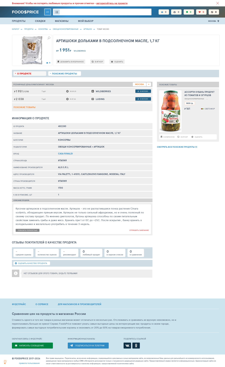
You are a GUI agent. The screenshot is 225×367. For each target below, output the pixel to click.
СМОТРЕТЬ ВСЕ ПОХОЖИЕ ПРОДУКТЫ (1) (177, 146)
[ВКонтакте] (127, 346)
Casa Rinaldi (65, 153)
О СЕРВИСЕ (41, 304)
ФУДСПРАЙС (19, 304)
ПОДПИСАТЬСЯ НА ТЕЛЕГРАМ (89, 345)
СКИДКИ (40, 21)
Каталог (15, 29)
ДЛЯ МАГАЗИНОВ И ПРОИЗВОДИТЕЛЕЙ (79, 304)
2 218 (26, 91)
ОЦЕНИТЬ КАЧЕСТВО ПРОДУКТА (31, 263)
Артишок (88, 29)
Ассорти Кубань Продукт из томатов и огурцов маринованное (199, 93)
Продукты (28, 29)
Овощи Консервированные (65, 29)
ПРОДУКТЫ (18, 21)
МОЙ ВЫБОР (85, 21)
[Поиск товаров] (102, 12)
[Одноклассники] (136, 346)
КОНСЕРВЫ (43, 29)
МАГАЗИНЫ (61, 21)
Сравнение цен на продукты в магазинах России (49, 314)
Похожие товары (24, 107)
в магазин (143, 91)
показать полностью (27, 230)
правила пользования (29, 363)
